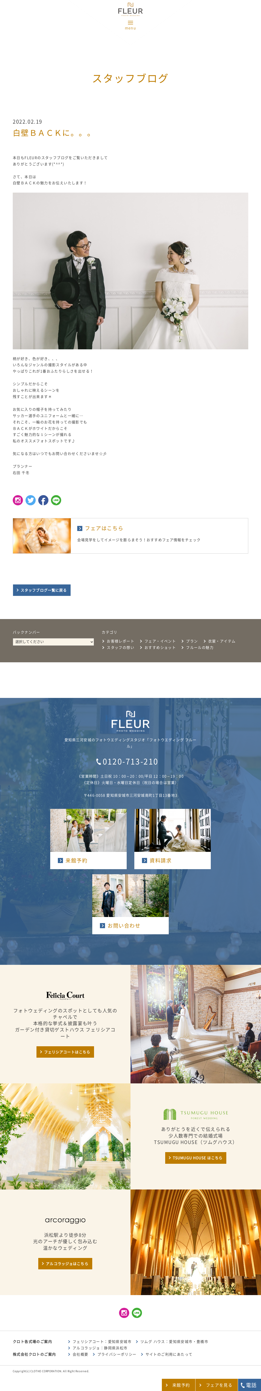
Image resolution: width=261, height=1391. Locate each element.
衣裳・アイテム (222, 641)
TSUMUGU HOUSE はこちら (198, 1158)
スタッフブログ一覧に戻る (44, 590)
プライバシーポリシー (117, 1354)
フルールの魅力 (200, 647)
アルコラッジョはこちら (67, 1264)
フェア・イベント (160, 641)
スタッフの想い (120, 647)
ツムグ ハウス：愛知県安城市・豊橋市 (174, 1341)
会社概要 (80, 1354)
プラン (192, 641)
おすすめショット (160, 647)
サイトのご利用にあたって (169, 1354)
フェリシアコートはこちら (67, 1052)
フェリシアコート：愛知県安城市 (102, 1341)
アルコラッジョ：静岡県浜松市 (100, 1348)
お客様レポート (120, 641)
